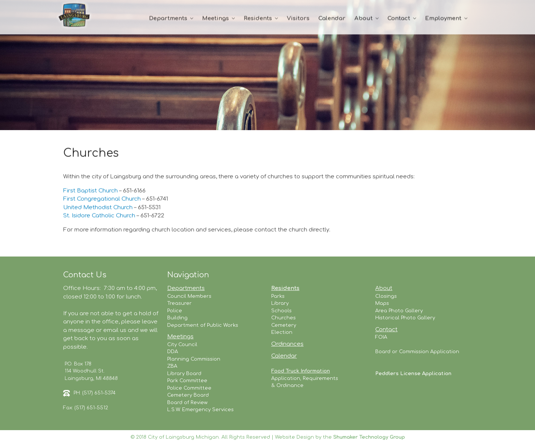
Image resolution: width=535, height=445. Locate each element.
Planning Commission (193, 359)
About (363, 18)
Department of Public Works (202, 325)
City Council (182, 344)
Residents (258, 18)
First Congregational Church (102, 199)
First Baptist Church (91, 191)
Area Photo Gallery (399, 310)
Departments (168, 18)
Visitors (298, 18)
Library (280, 303)
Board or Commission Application (417, 351)
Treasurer (179, 303)
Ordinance (290, 385)
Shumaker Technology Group (369, 437)
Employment (443, 18)
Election (281, 332)
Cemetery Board (188, 395)
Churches (283, 317)
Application (285, 378)
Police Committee (189, 388)
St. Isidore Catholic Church (100, 216)
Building (177, 317)
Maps (382, 303)
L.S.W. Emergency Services (200, 409)
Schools (281, 310)
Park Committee (187, 380)
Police (174, 310)
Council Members (189, 296)
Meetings (215, 18)
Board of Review (187, 402)
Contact (399, 18)
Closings (386, 296)
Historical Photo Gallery (405, 317)
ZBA (172, 366)
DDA (172, 351)
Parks (278, 296)
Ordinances (287, 344)
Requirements (320, 378)
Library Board (184, 373)
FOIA (381, 337)
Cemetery (283, 325)
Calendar (332, 18)
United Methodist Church (98, 207)
